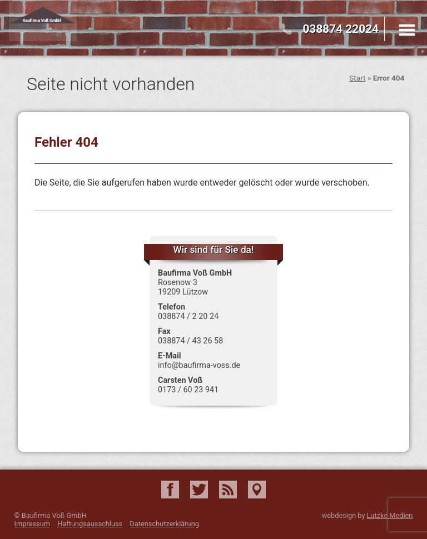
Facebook (170, 489)
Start (357, 77)
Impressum (32, 524)
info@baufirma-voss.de (199, 365)
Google (257, 489)
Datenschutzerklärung (164, 524)
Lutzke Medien (390, 515)
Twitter (199, 489)
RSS (228, 489)
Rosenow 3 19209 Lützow (183, 287)
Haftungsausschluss (89, 524)
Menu (407, 30)
